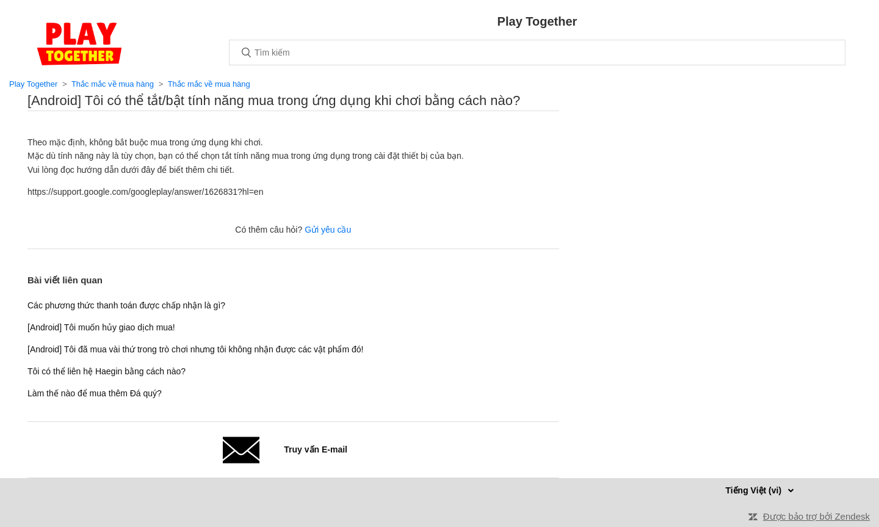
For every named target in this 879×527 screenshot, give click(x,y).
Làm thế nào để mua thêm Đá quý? (94, 393)
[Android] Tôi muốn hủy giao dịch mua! (101, 327)
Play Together (33, 84)
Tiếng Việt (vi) (754, 490)
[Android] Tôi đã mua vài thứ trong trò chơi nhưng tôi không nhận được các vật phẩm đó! (195, 349)
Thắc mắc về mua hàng (112, 84)
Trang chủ (79, 44)
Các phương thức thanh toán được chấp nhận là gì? (126, 305)
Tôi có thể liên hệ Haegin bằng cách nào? (106, 371)
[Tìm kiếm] (537, 52)
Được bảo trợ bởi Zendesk (816, 516)
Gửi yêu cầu (328, 229)
